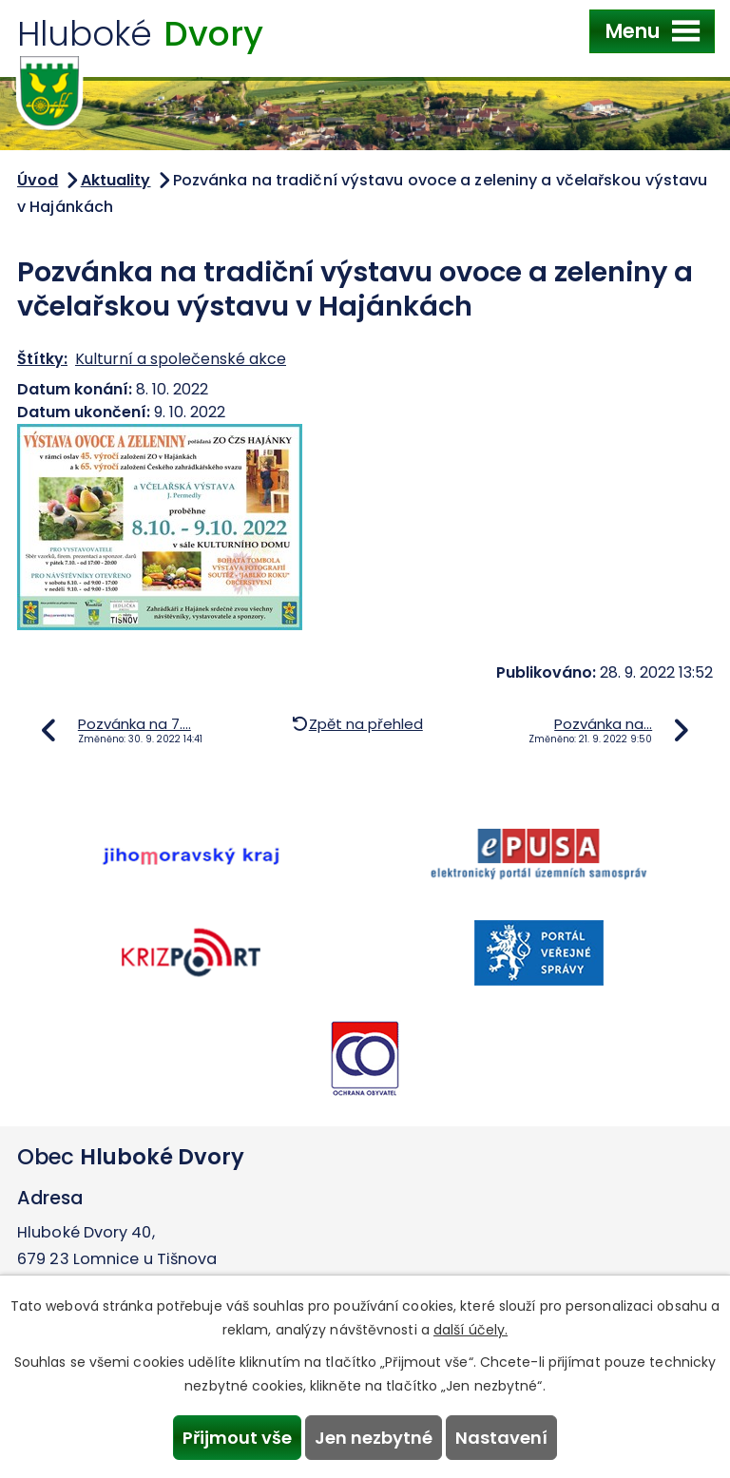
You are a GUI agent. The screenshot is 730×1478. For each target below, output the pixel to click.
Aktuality (116, 180)
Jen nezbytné (373, 1437)
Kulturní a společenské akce (180, 359)
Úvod (37, 180)
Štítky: (42, 359)
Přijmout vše (237, 1437)
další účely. (470, 1329)
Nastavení (501, 1437)
